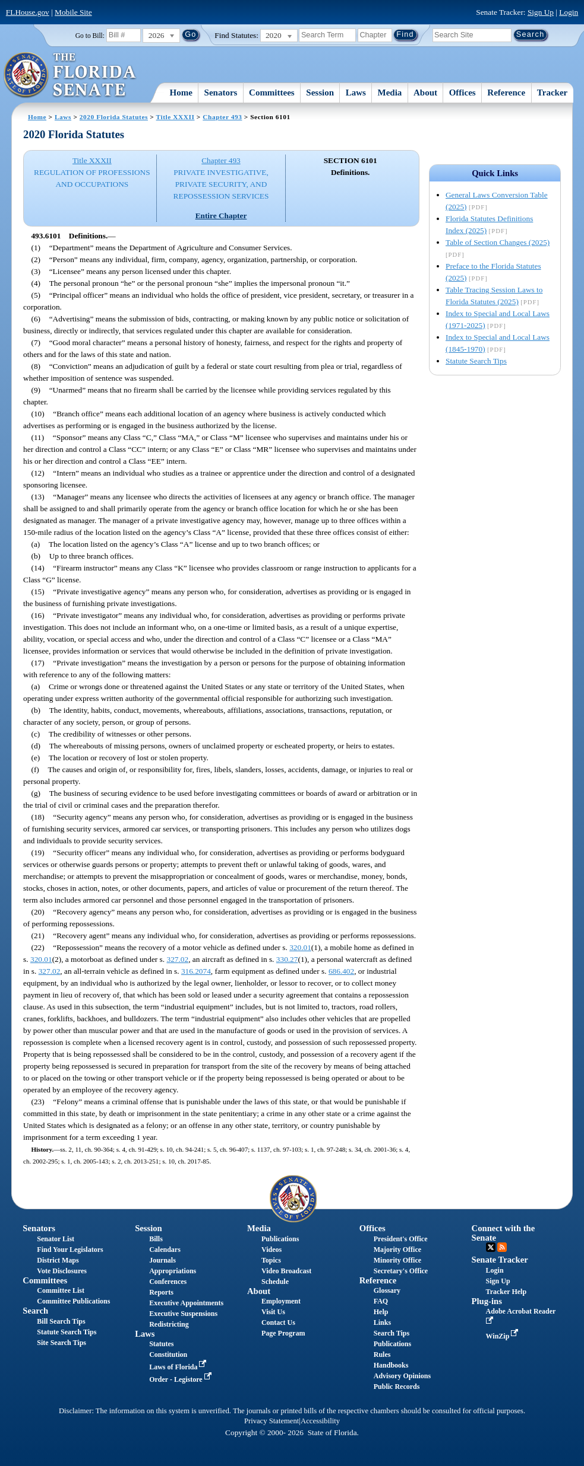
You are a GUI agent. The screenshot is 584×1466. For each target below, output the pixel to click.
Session (320, 92)
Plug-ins (487, 1301)
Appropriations (172, 1271)
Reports (161, 1292)
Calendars (165, 1249)
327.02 (177, 959)
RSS (502, 1247)
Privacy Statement (271, 1421)
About (425, 92)
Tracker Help (506, 1291)
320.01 (300, 947)
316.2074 (196, 971)
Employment (281, 1301)
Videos (271, 1249)
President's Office (401, 1239)
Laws (356, 92)
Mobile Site (73, 12)
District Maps (57, 1260)
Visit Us (273, 1312)
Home (181, 92)
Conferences (168, 1281)
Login (568, 12)
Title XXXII (175, 116)
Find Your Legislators (70, 1249)
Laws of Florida (179, 1367)
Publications (280, 1239)
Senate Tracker (500, 1259)
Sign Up (541, 12)
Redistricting (169, 1324)
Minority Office (397, 1260)
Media (390, 92)
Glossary (387, 1290)
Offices (462, 92)
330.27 (287, 959)
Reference (506, 92)
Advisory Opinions (402, 1376)
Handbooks (391, 1365)
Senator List (55, 1239)
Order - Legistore (181, 1379)
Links (382, 1322)
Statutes (161, 1344)
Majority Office (397, 1249)
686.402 (341, 971)
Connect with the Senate (503, 1232)
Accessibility (320, 1421)
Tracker (552, 92)
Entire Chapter (221, 215)
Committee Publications (73, 1301)
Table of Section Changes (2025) (498, 242)
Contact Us (278, 1322)
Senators (221, 92)
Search (35, 1310)
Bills (156, 1239)
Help (381, 1312)
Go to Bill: (90, 35)
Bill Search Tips (61, 1321)
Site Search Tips (61, 1342)
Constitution (168, 1354)
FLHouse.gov (27, 12)
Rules (382, 1354)
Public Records (397, 1386)
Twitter (490, 1247)
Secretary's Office (401, 1271)
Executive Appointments (186, 1303)
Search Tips (391, 1333)
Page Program (283, 1333)
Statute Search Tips (476, 360)
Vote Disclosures (62, 1271)
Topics (271, 1260)
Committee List (60, 1290)
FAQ (381, 1301)
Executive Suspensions (183, 1313)
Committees (272, 92)
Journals (162, 1260)
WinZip (503, 1336)
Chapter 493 (222, 116)
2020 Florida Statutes (114, 116)
